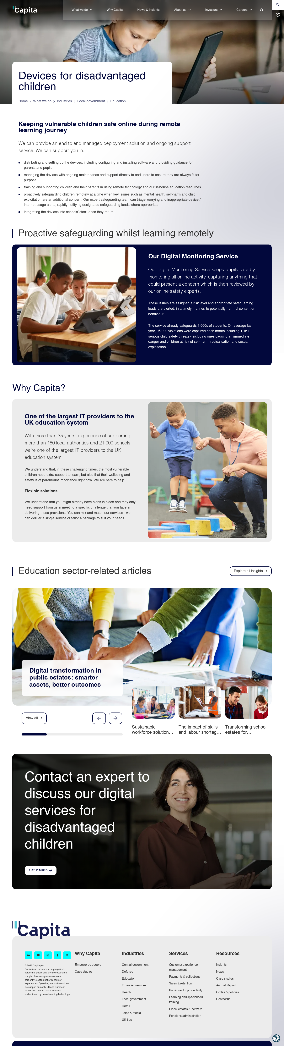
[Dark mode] (278, 15)
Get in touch (38, 870)
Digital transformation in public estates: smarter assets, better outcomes (65, 678)
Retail (126, 1006)
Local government (134, 999)
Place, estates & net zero (185, 1009)
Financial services (134, 985)
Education (129, 978)
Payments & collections (184, 976)
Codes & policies (227, 992)
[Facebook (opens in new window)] (57, 955)
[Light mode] (278, 5)
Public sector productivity (185, 990)
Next (115, 718)
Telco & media (131, 1013)
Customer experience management (183, 967)
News (220, 971)
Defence (127, 971)
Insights (221, 964)
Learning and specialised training (186, 1000)
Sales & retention (180, 983)
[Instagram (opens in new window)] (47, 955)
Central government (135, 964)
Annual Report (226, 985)
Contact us (223, 999)
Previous (99, 718)
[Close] (261, 10)
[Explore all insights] (251, 571)
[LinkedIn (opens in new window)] (28, 955)
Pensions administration (185, 1016)
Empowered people (88, 964)
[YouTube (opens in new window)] (38, 955)
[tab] (34, 735)
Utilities (127, 1019)
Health (126, 992)
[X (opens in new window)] (67, 955)
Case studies (83, 971)
